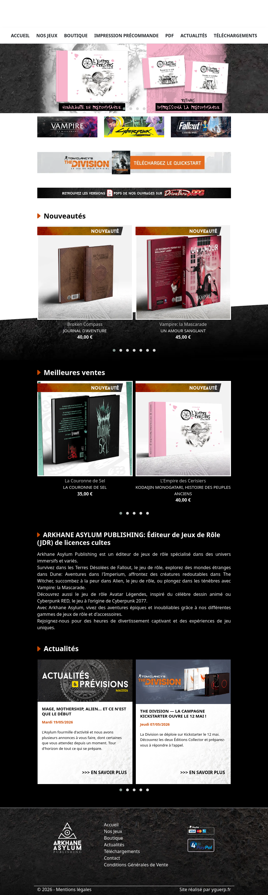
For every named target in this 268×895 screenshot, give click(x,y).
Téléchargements (235, 36)
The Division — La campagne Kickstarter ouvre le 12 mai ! (173, 713)
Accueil (20, 36)
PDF (169, 36)
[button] (124, 108)
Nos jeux (46, 36)
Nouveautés (61, 215)
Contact (112, 858)
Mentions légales (74, 889)
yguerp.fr (221, 889)
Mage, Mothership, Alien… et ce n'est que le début (84, 711)
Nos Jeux (113, 831)
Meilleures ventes (71, 372)
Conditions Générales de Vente (136, 865)
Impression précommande (126, 36)
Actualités (193, 36)
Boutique (76, 36)
